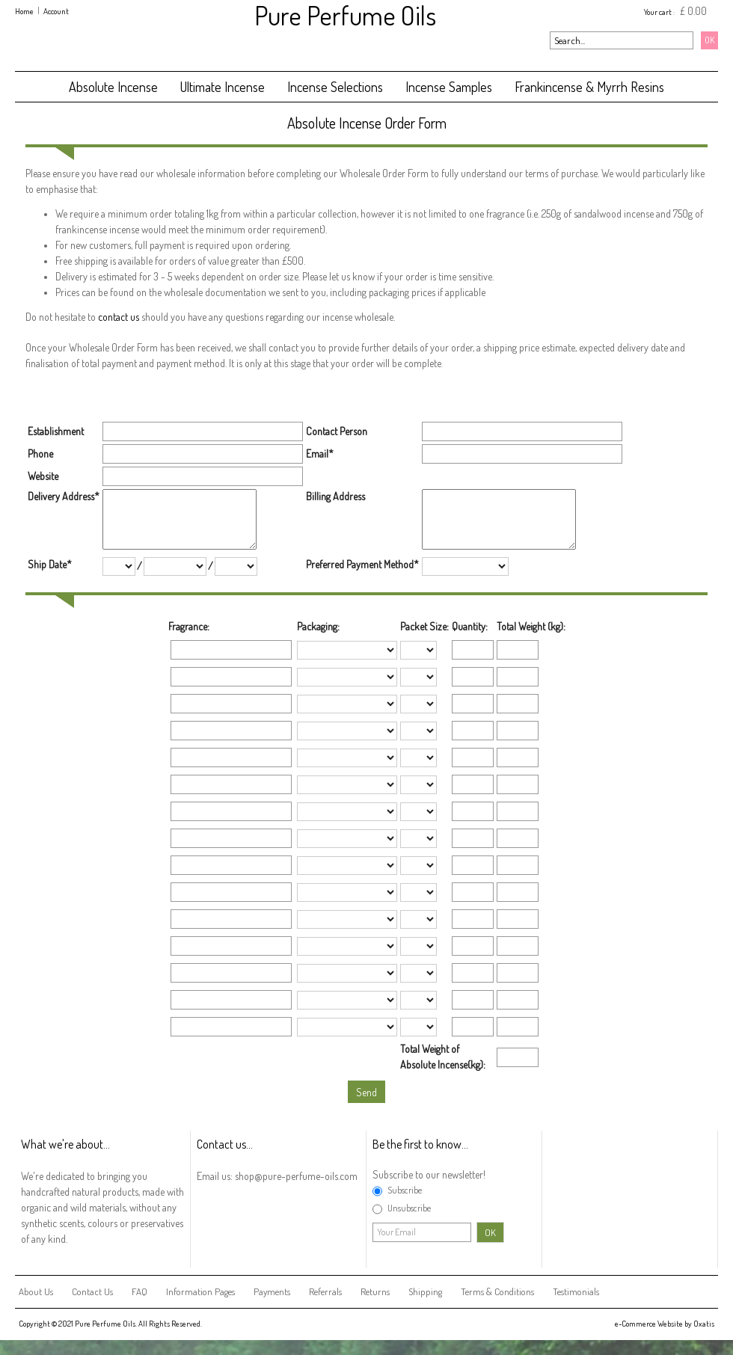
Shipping (425, 1291)
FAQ (139, 1291)
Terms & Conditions (497, 1291)
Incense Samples (448, 87)
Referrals (325, 1291)
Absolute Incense (113, 87)
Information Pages (200, 1291)
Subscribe (404, 1190)
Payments (272, 1291)
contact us (118, 316)
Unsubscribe (409, 1208)
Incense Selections (335, 87)
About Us (36, 1291)
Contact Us (92, 1291)
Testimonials (576, 1291)
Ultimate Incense (222, 87)
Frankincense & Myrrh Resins (589, 87)
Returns (375, 1291)
